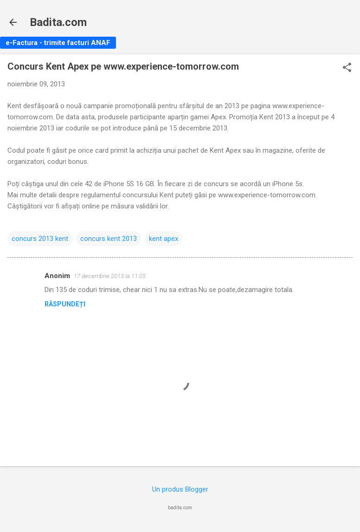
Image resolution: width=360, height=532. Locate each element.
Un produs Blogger (180, 489)
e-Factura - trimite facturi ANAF (58, 43)
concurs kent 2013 (108, 238)
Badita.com (58, 22)
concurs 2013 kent (40, 238)
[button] (347, 68)
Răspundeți (65, 304)
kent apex (163, 238)
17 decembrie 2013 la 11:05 (110, 275)
